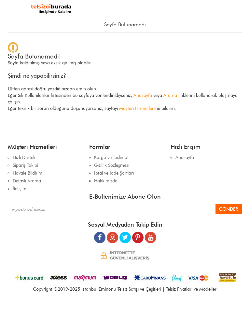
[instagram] (112, 235)
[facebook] (99, 235)
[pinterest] (138, 235)
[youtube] (150, 235)
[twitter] (125, 235)
